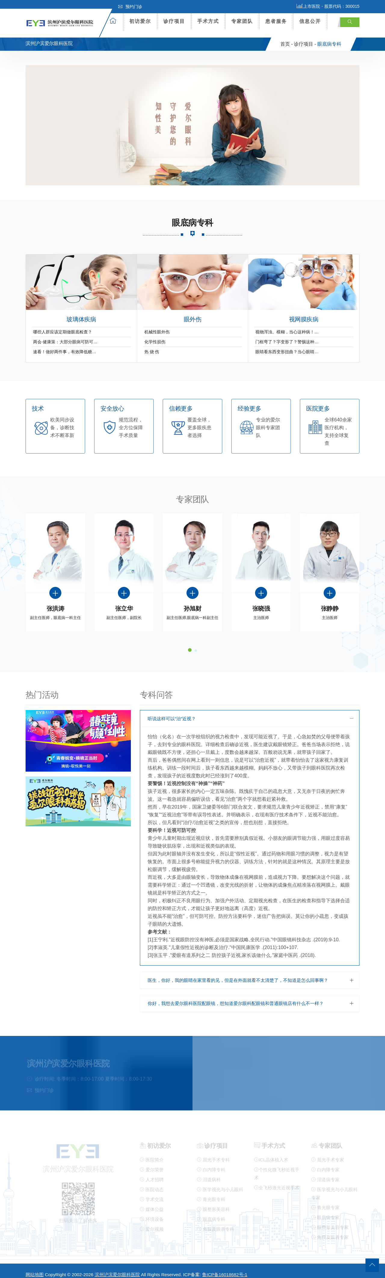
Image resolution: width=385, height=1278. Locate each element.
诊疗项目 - (305, 37)
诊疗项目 (174, 21)
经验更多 (249, 402)
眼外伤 (193, 312)
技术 (38, 402)
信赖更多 (180, 402)
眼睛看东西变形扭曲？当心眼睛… (287, 344)
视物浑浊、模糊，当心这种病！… (287, 325)
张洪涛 (55, 602)
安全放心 (112, 402)
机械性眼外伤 (157, 325)
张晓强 (261, 602)
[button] (249, 711)
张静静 (330, 602)
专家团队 (242, 21)
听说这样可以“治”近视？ (172, 711)
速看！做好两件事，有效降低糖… (64, 344)
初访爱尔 (140, 21)
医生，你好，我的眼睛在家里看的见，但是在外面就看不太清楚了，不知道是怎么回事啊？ (238, 973)
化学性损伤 (154, 334)
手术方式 (208, 21)
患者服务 (276, 21)
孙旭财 (193, 602)
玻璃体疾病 (81, 312)
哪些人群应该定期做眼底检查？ (62, 325)
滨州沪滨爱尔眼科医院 (117, 1267)
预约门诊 (130, 6)
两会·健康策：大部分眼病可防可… (65, 334)
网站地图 (35, 1267)
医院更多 (318, 402)
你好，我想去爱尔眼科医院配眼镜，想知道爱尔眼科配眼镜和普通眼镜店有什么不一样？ (236, 996)
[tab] (249, 711)
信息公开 (310, 21)
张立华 (124, 602)
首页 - (286, 37)
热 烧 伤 (151, 344)
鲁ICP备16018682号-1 (224, 1267)
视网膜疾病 (304, 312)
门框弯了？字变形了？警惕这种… (287, 334)
